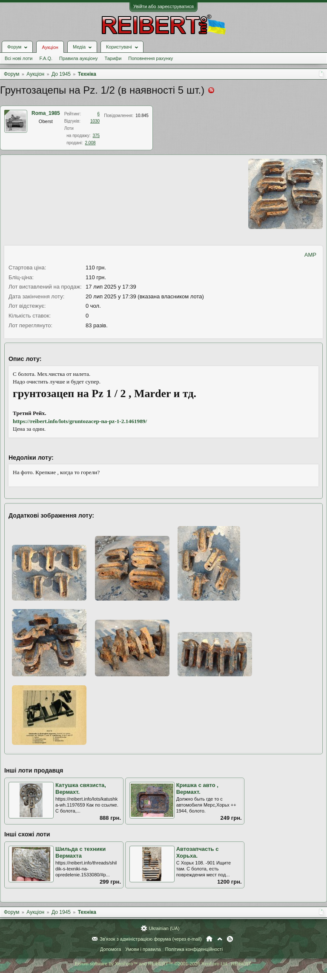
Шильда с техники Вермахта (80, 852)
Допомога (110, 949)
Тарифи (113, 58)
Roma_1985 (46, 113)
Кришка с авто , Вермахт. (197, 789)
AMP (310, 255)
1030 (95, 121)
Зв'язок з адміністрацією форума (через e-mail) (151, 939)
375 (96, 135)
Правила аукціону (78, 58)
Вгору (220, 939)
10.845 (142, 115)
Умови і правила (143, 949)
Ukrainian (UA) (164, 928)
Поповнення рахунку (150, 58)
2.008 (90, 142)
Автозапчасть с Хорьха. (197, 852)
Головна (209, 939)
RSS (230, 939)
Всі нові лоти (18, 58)
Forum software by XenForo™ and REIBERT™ (163, 963)
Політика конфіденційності (194, 949)
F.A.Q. (45, 58)
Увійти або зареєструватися (163, 6)
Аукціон (50, 47)
